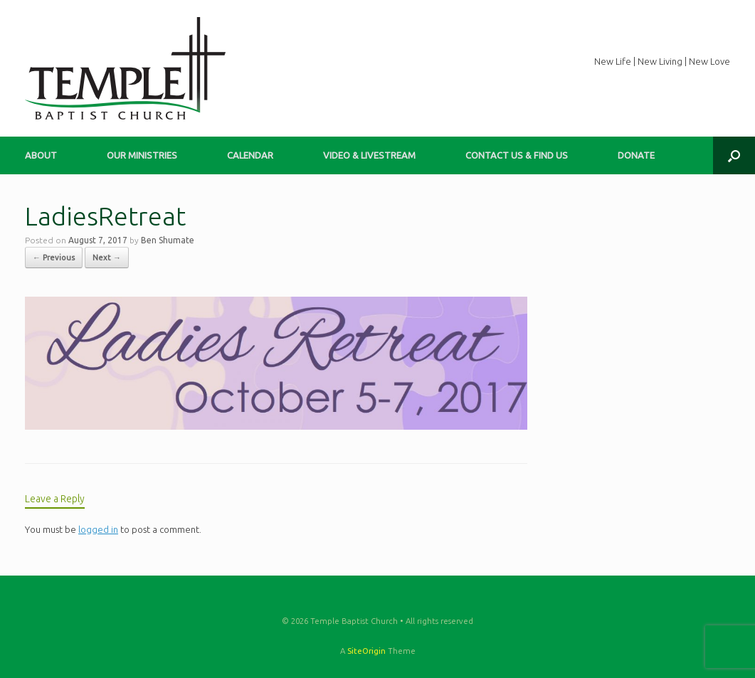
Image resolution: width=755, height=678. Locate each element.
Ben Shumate (167, 240)
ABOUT (41, 155)
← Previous (54, 257)
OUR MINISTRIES (142, 155)
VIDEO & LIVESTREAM (369, 155)
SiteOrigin (366, 650)
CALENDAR (250, 155)
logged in (98, 529)
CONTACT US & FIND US (516, 155)
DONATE (636, 155)
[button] (734, 155)
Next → (107, 257)
